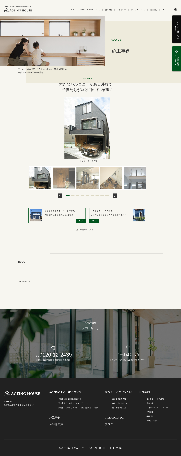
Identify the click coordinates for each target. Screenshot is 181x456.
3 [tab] (77, 195)
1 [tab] (68, 195)
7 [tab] (97, 195)
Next (115, 195)
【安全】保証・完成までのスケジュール (72, 403)
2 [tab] (72, 195)
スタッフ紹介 (151, 420)
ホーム (21, 68)
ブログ (164, 9)
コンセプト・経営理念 (155, 399)
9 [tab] (107, 195)
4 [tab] (82, 195)
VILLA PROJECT (115, 417)
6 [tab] (92, 195)
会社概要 (149, 412)
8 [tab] (102, 195)
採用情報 (149, 416)
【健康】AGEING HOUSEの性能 (69, 399)
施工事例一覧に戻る (84, 229)
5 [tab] (87, 195)
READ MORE (25, 282)
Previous (60, 195)
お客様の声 (121, 9)
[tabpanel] (40, 178)
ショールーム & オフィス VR (157, 407)
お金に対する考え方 (120, 403)
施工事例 (108, 9)
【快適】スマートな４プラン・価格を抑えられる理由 (77, 407)
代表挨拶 (149, 403)
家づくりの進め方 (119, 399)
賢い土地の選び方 (119, 407)
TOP (72, 9)
